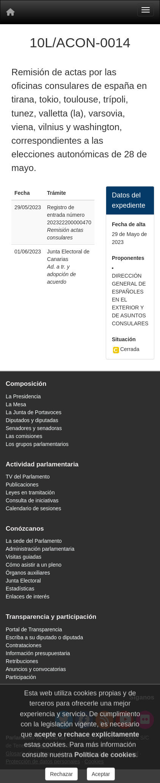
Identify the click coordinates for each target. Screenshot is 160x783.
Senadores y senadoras (34, 428)
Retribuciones (22, 661)
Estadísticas (20, 589)
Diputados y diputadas (32, 420)
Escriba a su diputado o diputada (44, 637)
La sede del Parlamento (34, 541)
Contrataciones (23, 645)
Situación (124, 339)
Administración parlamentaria (40, 549)
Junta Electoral (23, 581)
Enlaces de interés (27, 596)
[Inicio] (10, 12)
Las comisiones (24, 436)
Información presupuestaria (38, 653)
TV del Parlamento (28, 477)
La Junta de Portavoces (33, 412)
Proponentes (128, 258)
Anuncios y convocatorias (36, 669)
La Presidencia (23, 396)
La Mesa (16, 404)
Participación (21, 677)
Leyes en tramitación (30, 492)
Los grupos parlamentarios (37, 444)
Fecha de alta (129, 224)
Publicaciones (22, 485)
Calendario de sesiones (33, 508)
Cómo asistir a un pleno (33, 565)
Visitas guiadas (23, 557)
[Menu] (145, 9)
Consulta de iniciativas (32, 500)
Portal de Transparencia (34, 629)
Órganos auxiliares (28, 573)
